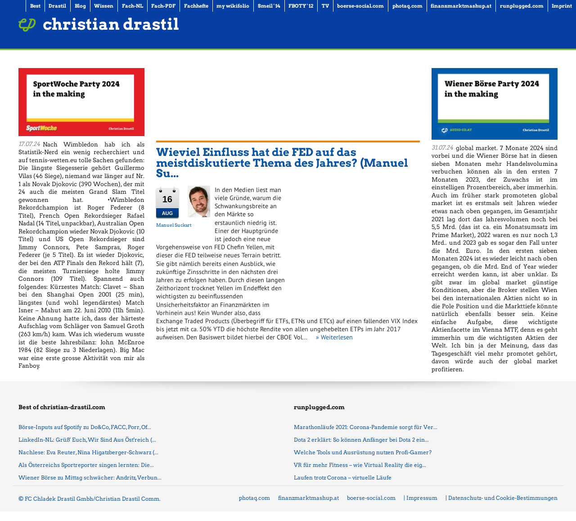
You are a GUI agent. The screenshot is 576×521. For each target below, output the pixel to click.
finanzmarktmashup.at (308, 497)
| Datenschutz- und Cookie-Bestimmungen (502, 497)
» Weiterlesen (334, 337)
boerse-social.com (371, 497)
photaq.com (254, 497)
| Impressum (420, 497)
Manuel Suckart (174, 225)
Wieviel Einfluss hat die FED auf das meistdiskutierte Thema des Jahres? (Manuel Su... (282, 163)
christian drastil (111, 24)
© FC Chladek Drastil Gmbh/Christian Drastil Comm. (89, 498)
